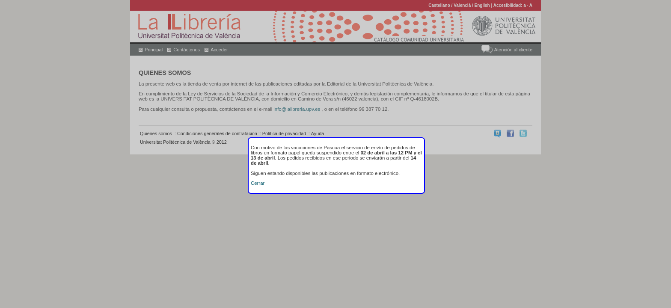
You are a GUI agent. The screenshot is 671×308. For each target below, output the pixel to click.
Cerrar (257, 183)
